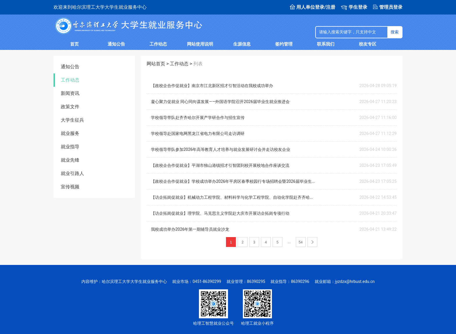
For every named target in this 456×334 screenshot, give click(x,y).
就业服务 (70, 133)
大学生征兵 (72, 120)
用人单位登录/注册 (312, 7)
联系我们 (325, 44)
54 (300, 242)
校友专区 (367, 44)
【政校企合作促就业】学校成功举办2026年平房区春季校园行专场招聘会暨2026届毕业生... (233, 181)
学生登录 (354, 7)
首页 (74, 44)
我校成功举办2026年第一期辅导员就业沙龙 (190, 229)
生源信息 (242, 44)
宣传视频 (70, 186)
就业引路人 (72, 173)
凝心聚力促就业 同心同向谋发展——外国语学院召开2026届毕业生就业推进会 (220, 101)
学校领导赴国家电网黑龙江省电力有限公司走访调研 (198, 133)
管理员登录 (387, 7)
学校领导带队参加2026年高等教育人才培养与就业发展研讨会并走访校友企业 (220, 149)
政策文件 (70, 106)
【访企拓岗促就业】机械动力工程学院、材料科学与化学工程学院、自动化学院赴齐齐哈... (232, 197)
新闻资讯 (70, 93)
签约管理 (284, 44)
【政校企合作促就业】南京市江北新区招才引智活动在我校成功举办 (212, 85)
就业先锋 (70, 160)
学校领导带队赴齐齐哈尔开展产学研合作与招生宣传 (198, 117)
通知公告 (116, 44)
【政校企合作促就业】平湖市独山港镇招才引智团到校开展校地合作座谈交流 (220, 165)
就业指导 (70, 146)
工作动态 (158, 44)
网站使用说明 (200, 44)
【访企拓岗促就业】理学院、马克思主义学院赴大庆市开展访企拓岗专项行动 (220, 213)
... (289, 242)
